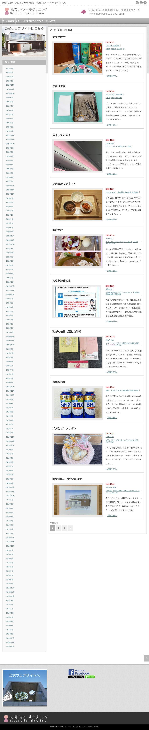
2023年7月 (10, 206)
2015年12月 (10, 588)
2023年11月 (10, 190)
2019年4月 (10, 420)
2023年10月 (10, 194)
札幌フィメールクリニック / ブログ (72, 726)
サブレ (108, 440)
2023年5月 (10, 215)
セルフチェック (22, 21)
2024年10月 (10, 144)
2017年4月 (10, 521)
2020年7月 (10, 357)
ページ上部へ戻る (146, 658)
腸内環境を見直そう (64, 183)
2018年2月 (10, 479)
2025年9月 (10, 97)
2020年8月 (10, 353)
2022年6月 (10, 261)
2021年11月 (10, 290)
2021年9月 (10, 299)
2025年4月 (10, 118)
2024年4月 (10, 169)
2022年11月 (10, 240)
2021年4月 (10, 320)
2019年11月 (10, 391)
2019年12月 (10, 387)
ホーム (5, 21)
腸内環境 (120, 192)
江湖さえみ (114, 492)
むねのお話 (110, 143)
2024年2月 (10, 177)
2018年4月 (10, 470)
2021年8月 (10, 303)
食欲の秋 (57, 230)
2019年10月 (10, 395)
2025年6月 (10, 110)
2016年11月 (10, 542)
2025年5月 (10, 114)
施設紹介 (12, 21)
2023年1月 (10, 232)
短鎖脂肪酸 (58, 382)
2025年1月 (10, 131)
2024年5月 (10, 164)
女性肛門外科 (118, 490)
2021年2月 (10, 328)
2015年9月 (10, 600)
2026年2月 (10, 77)
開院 (114, 487)
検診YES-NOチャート (38, 21)
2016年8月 (10, 554)
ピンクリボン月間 (131, 440)
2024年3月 (10, 173)
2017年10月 (10, 496)
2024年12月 (10, 135)
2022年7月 (10, 257)
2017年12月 (10, 487)
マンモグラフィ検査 (118, 343)
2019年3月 (10, 424)
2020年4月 (10, 370)
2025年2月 (10, 127)
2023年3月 (10, 223)
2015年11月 (10, 592)
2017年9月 (10, 500)
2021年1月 (10, 332)
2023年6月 (10, 211)
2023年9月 (10, 198)
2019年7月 (10, 408)
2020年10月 (10, 345)
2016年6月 (10, 563)
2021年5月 (10, 315)
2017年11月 (10, 491)
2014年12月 (10, 638)
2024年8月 (10, 152)
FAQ (49, 21)
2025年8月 (10, 102)
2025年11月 (10, 89)
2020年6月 (10, 362)
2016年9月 (10, 550)
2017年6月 (10, 512)
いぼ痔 (108, 98)
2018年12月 (10, 437)
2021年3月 (10, 324)
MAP (53, 21)
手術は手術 (58, 86)
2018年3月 (10, 475)
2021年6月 (10, 311)
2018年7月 (10, 458)
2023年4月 (10, 219)
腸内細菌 (128, 192)
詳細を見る (112, 76)
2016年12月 (10, 538)
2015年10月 (10, 596)
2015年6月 (10, 613)
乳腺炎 (108, 49)
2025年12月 (10, 85)
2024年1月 (10, 181)
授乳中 (119, 49)
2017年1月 (10, 533)
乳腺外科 (109, 490)
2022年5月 (10, 265)
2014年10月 (10, 646)
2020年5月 (10, 366)
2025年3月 (10, 123)
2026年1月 (10, 81)
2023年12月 (10, 186)
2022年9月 (10, 248)
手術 (113, 98)
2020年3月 (10, 374)
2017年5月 (10, 516)
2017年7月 (10, 508)
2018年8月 (10, 454)
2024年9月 (10, 148)
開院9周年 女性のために (67, 479)
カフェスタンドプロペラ (114, 242)
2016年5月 (10, 567)
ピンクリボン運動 (115, 146)
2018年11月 (10, 441)
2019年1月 (10, 433)
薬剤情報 (118, 294)
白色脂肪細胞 (125, 390)
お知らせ (109, 45)
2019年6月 (10, 412)
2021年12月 (10, 286)
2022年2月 (10, 278)
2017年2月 (10, 529)
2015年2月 (10, 630)
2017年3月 (10, 525)
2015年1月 (10, 634)
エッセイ (109, 238)
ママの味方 (58, 37)
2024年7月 (10, 156)
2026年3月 (10, 72)
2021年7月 (10, 307)
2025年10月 (10, 93)
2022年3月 (10, 273)
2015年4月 (10, 621)
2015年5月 (10, 617)
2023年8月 (10, 202)
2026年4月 (10, 68)
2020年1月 (10, 382)
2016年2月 (10, 579)
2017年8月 (10, 504)
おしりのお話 (110, 94)
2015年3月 (10, 625)
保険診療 (116, 45)
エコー (108, 343)
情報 (107, 390)
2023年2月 (10, 227)
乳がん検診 (131, 343)
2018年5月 (10, 466)
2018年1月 (10, 483)
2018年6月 (10, 462)
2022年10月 (10, 244)
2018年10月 (10, 445)
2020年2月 (10, 378)
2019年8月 (10, 403)
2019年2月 (10, 429)
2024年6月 (10, 160)
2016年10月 (10, 546)
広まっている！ (61, 134)
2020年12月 (10, 336)
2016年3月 (10, 575)
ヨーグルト (115, 390)
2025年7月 (10, 106)
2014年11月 (10, 642)
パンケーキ (128, 242)
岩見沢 (135, 242)
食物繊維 (135, 192)
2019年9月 (10, 399)
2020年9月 (10, 349)
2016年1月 (10, 584)
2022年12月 (10, 236)
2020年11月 (10, 340)
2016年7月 (10, 558)
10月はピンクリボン (64, 428)
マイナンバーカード (125, 292)
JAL (107, 146)
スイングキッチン (117, 440)
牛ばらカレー (110, 243)
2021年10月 (10, 294)
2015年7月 (10, 609)
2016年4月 (10, 571)
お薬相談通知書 (61, 280)
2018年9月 (10, 449)
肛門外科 (118, 98)
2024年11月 (10, 139)
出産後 (113, 49)
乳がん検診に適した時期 (66, 331)
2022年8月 (10, 253)
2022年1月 (10, 282)
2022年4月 (10, 269)
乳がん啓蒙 (127, 146)
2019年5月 (10, 416)
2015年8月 (10, 605)
